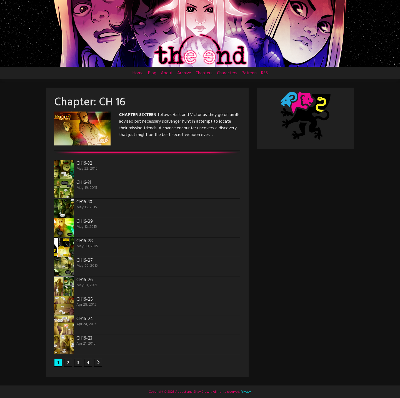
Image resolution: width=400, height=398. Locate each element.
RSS (264, 73)
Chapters (204, 73)
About (167, 73)
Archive (184, 73)
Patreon (249, 73)
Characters (227, 73)
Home (138, 73)
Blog (152, 73)
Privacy (245, 392)
